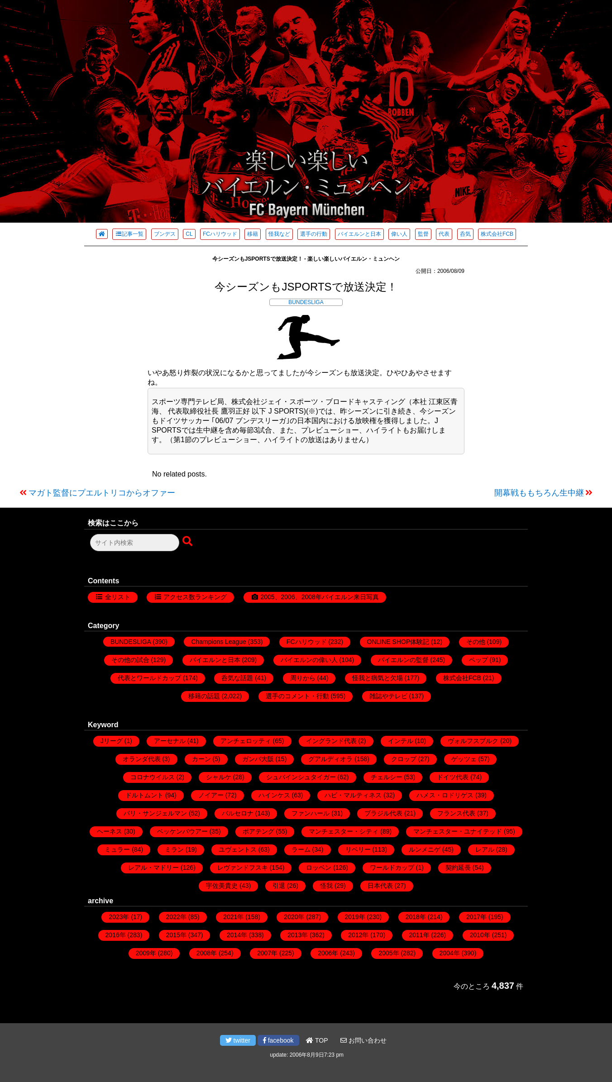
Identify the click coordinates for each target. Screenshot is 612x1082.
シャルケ (218, 777)
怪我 (326, 885)
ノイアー (211, 795)
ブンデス (165, 234)
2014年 (237, 935)
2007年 (267, 953)
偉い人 (399, 234)
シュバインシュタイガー (301, 777)
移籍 (252, 234)
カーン (201, 759)
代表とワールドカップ (149, 678)
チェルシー (386, 777)
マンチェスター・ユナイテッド (457, 831)
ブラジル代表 (383, 813)
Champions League (218, 641)
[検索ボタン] (188, 542)
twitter (237, 1040)
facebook (278, 1040)
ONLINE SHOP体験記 (398, 641)
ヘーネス (109, 831)
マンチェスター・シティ (343, 831)
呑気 (465, 234)
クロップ (403, 759)
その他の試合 (130, 659)
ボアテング (258, 831)
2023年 (119, 916)
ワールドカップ (392, 867)
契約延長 (458, 867)
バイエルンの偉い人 (309, 659)
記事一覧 (129, 234)
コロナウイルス (152, 777)
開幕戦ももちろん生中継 (539, 492)
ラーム (301, 849)
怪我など (279, 234)
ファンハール (311, 813)
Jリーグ (111, 740)
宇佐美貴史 (222, 885)
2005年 (388, 953)
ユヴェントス (238, 849)
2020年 (294, 916)
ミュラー (117, 849)
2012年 (358, 935)
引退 (279, 885)
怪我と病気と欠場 (377, 678)
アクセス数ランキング (195, 597)
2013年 (297, 935)
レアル (484, 849)
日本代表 (380, 885)
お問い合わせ (363, 1040)
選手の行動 (313, 234)
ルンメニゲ (424, 849)
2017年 (476, 916)
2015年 (176, 935)
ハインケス (274, 795)
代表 (444, 234)
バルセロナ (237, 813)
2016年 (115, 935)
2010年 (480, 935)
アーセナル (170, 740)
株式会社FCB (497, 234)
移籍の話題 (204, 696)
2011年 (419, 935)
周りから (303, 678)
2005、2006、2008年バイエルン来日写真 (319, 597)
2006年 (328, 953)
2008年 (206, 953)
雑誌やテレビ (388, 696)
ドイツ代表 (453, 777)
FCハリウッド (220, 234)
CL (189, 234)
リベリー (358, 849)
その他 (475, 641)
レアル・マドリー (153, 867)
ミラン (174, 849)
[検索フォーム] (134, 542)
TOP (317, 1040)
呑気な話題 (237, 678)
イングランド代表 (331, 740)
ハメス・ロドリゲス (444, 795)
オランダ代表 (142, 759)
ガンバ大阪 (258, 759)
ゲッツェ (464, 759)
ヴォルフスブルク (473, 740)
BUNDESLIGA (305, 302)
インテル (400, 740)
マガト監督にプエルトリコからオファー (102, 492)
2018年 (416, 916)
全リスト (117, 597)
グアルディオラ (330, 759)
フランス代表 (456, 813)
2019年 (355, 916)
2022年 (176, 916)
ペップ (478, 659)
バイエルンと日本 (359, 234)
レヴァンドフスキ (242, 867)
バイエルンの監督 (403, 659)
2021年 (233, 916)
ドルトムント (144, 795)
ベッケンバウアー (182, 831)
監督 (423, 234)
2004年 (450, 953)
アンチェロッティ (245, 740)
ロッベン (318, 867)
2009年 (146, 953)
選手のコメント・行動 (297, 696)
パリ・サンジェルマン (155, 813)
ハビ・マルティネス (353, 795)
